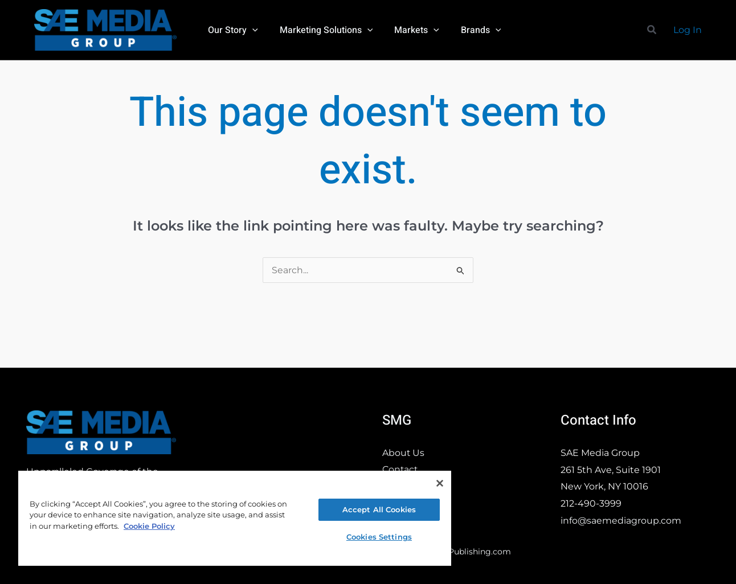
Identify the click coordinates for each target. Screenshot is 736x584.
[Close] (439, 483)
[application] (250, 30)
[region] (234, 518)
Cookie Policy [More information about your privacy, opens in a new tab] (149, 525)
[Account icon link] (687, 30)
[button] (652, 30)
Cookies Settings (379, 536)
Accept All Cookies (379, 509)
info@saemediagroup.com (621, 520)
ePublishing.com (477, 551)
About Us (403, 452)
